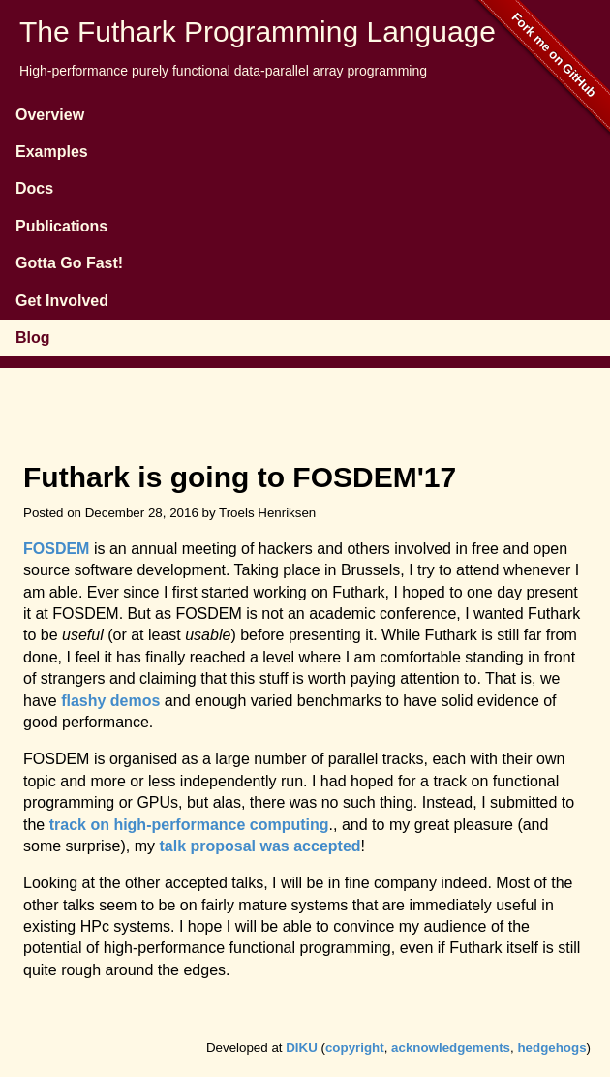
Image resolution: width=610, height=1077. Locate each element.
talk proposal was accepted (259, 846)
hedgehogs (551, 1047)
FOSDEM (56, 548)
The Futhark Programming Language (257, 31)
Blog (32, 337)
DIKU (302, 1047)
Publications (61, 226)
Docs (34, 188)
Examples (51, 151)
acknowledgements (450, 1047)
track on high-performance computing (189, 824)
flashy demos (110, 700)
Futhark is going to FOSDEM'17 (239, 477)
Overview (49, 115)
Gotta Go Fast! (69, 263)
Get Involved (61, 300)
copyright (354, 1047)
